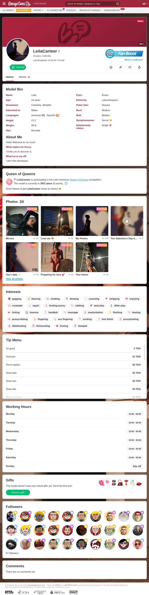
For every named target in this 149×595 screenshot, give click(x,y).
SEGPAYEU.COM (70, 585)
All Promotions (55, 10)
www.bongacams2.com (36, 585)
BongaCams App (112, 10)
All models (8, 10)
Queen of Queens (79, 180)
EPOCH (58, 585)
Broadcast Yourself (90, 10)
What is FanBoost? (133, 60)
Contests (71, 10)
